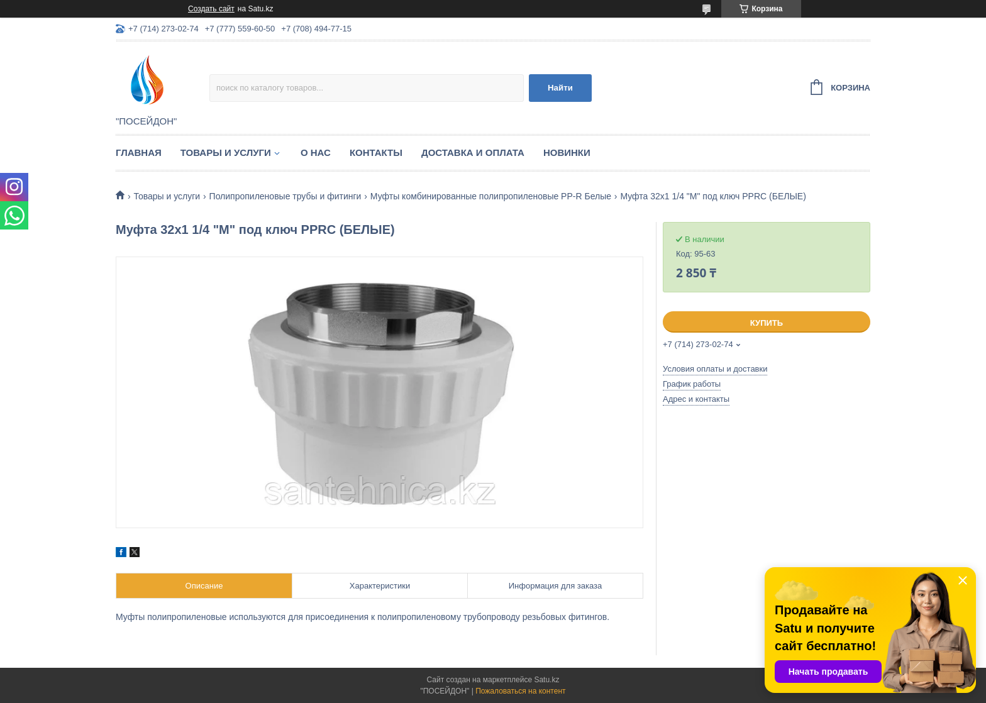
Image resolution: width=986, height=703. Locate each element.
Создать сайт (211, 8)
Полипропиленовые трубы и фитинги (285, 196)
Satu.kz (546, 679)
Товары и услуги (225, 152)
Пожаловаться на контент (520, 691)
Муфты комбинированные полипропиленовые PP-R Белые (490, 196)
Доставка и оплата (472, 152)
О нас (316, 152)
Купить (766, 323)
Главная (139, 152)
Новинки (566, 152)
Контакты (376, 152)
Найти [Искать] (560, 87)
